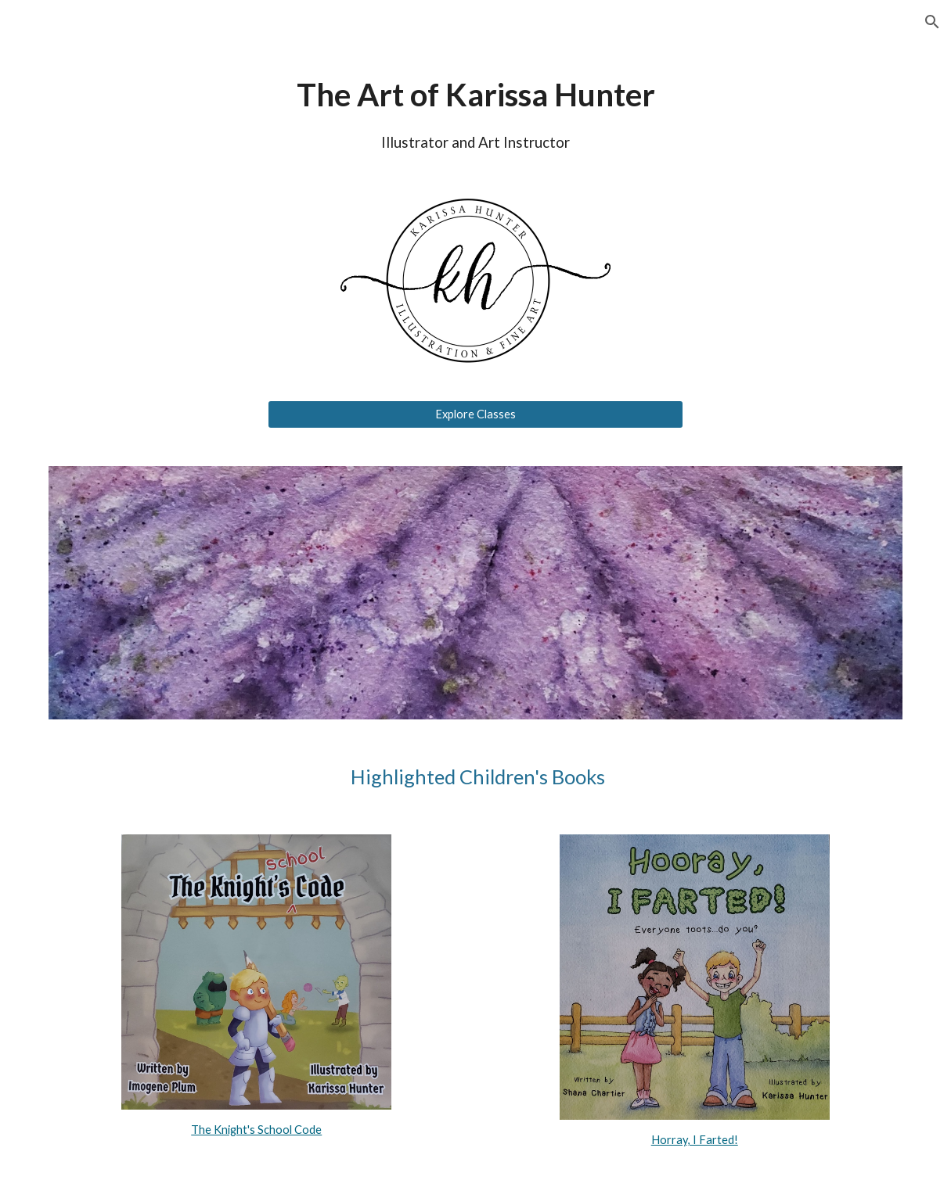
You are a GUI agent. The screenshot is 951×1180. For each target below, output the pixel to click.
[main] (475, 112)
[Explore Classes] (475, 414)
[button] (932, 22)
